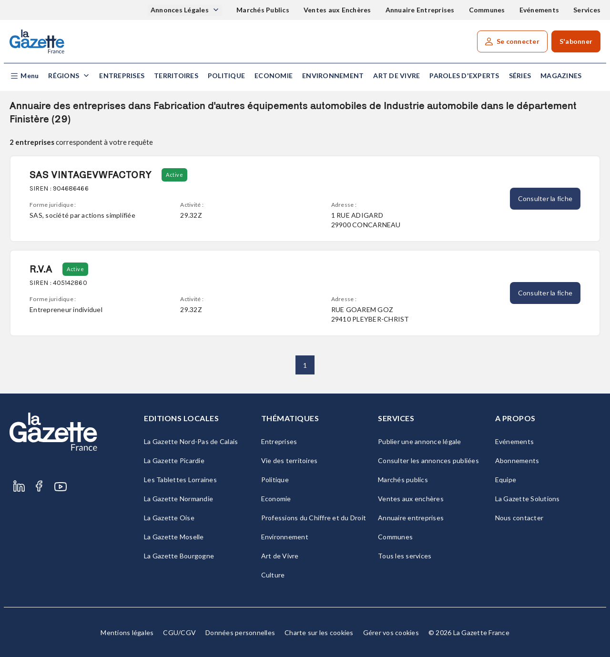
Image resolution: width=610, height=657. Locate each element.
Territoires (176, 75)
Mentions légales (127, 632)
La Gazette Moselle (174, 537)
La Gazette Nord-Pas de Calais (191, 441)
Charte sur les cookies (319, 632)
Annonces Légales (180, 10)
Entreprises (121, 75)
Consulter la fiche (545, 198)
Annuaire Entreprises (420, 10)
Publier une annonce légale (419, 441)
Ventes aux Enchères (337, 10)
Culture (273, 575)
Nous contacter (519, 518)
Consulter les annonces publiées (428, 460)
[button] (24, 76)
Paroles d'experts (464, 75)
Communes (487, 10)
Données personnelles (240, 632)
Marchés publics (403, 479)
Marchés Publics (262, 10)
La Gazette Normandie (178, 499)
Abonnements (517, 460)
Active (174, 175)
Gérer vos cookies (391, 632)
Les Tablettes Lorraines (180, 479)
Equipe (506, 479)
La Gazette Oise (169, 518)
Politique (226, 75)
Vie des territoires (289, 460)
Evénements (539, 10)
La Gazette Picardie (174, 460)
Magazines (560, 75)
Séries (520, 75)
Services (586, 10)
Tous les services (404, 556)
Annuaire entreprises (411, 518)
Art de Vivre (396, 75)
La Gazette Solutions (527, 499)
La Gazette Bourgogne (179, 556)
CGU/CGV (179, 632)
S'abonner (575, 41)
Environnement (333, 75)
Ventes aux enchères (411, 499)
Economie (273, 75)
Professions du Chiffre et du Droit (313, 518)
